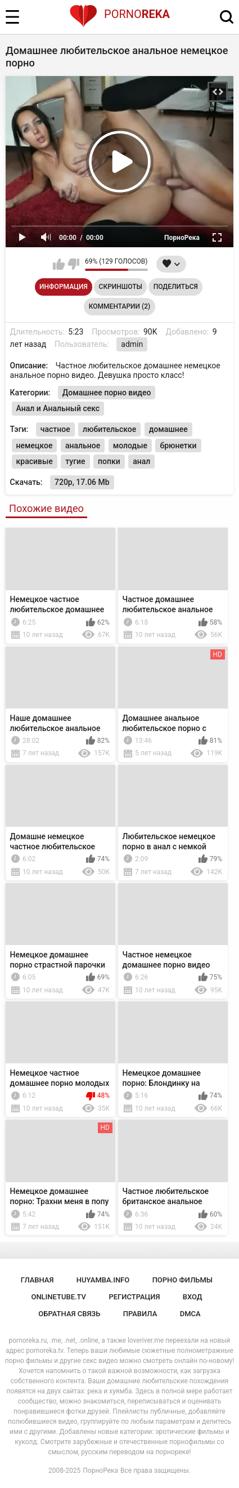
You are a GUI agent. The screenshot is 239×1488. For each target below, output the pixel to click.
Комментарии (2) (119, 306)
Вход (192, 1297)
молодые (130, 445)
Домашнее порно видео (106, 392)
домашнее (168, 429)
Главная (37, 1280)
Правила (140, 1313)
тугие (75, 461)
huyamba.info (102, 1280)
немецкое (34, 445)
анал (141, 461)
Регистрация (134, 1297)
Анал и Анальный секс (58, 408)
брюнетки (178, 445)
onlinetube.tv (58, 1297)
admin (132, 344)
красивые (34, 461)
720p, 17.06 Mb (82, 482)
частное (55, 429)
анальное (82, 445)
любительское (109, 429)
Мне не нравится (73, 264)
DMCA (190, 1313)
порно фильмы (182, 1280)
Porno (119, 14)
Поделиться (176, 287)
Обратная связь (69, 1313)
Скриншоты (120, 287)
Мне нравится (59, 264)
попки (109, 461)
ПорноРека (100, 1470)
